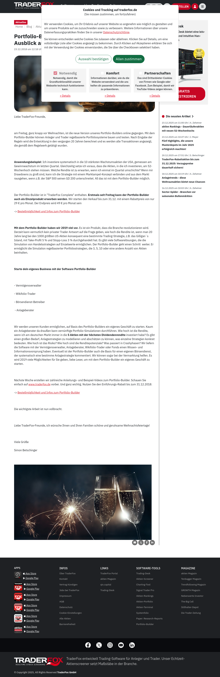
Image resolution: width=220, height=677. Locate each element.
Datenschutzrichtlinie (116, 32)
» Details (65, 95)
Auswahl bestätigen (93, 59)
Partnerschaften (157, 73)
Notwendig (68, 73)
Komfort (112, 73)
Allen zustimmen (129, 59)
